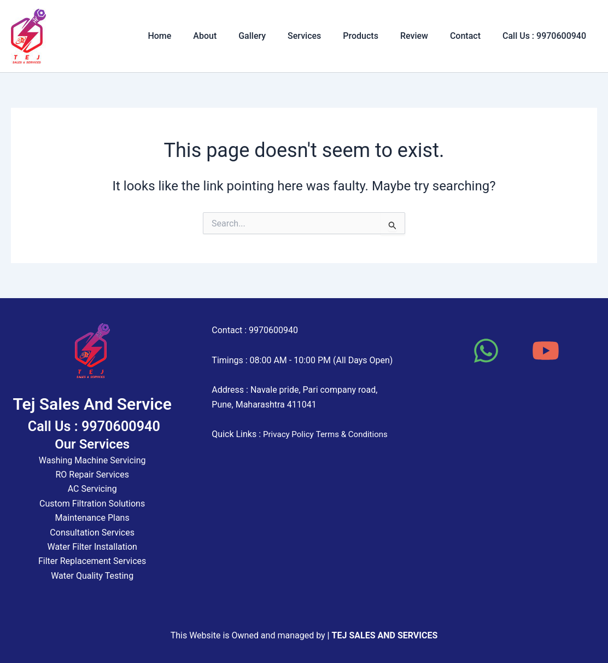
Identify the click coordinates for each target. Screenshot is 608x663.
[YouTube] (545, 350)
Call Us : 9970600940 (546, 36)
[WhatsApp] (486, 350)
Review (425, 36)
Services (324, 36)
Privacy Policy (290, 434)
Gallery (276, 36)
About (233, 36)
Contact (472, 36)
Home (192, 36)
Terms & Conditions (357, 434)
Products (376, 36)
